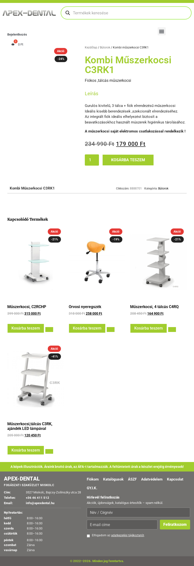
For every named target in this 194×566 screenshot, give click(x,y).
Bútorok (105, 47)
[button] (162, 31)
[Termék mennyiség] (92, 160)
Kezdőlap (91, 47)
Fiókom (93, 479)
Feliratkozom (175, 524)
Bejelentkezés (17, 34)
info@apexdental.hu (40, 503)
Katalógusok (113, 479)
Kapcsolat (175, 479)
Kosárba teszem (128, 160)
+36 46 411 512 (37, 498)
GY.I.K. (92, 488)
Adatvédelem (152, 479)
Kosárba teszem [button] (25, 328)
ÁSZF (132, 479)
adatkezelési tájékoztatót (127, 535)
